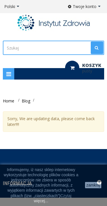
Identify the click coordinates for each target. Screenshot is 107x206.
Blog (26, 101)
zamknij (93, 185)
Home (8, 101)
